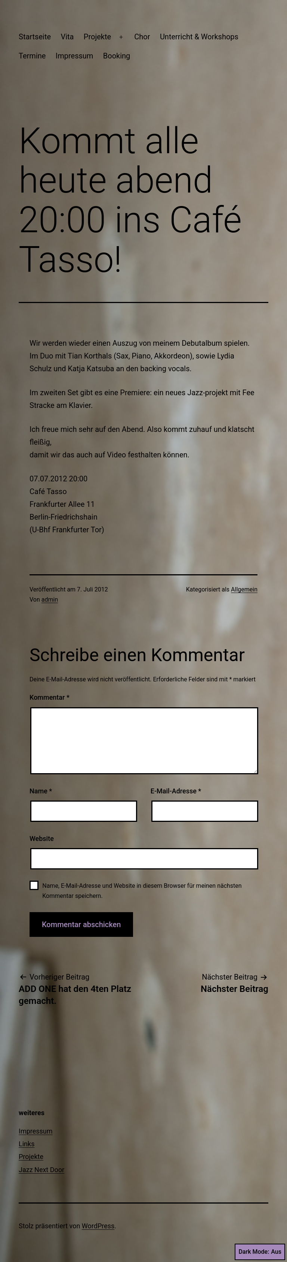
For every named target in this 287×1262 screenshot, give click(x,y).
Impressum (74, 55)
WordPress (98, 1226)
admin (49, 599)
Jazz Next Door (41, 1170)
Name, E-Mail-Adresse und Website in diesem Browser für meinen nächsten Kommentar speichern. (141, 890)
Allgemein (244, 589)
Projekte (97, 36)
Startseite (35, 36)
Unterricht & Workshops (199, 36)
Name (41, 791)
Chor (142, 36)
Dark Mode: (259, 1251)
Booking (116, 55)
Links (26, 1144)
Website (42, 838)
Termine (32, 55)
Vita (67, 36)
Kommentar (50, 697)
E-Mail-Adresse (176, 791)
